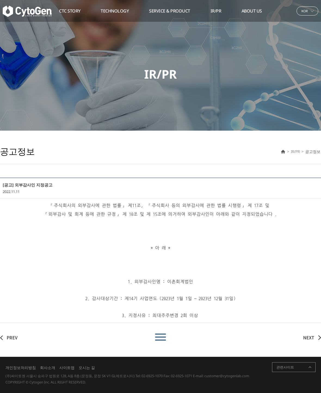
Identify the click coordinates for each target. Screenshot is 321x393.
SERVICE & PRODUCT (169, 11)
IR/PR (216, 11)
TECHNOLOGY (115, 11)
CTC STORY (70, 11)
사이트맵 (67, 367)
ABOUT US (252, 11)
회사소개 (47, 367)
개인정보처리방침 (20, 367)
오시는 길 (87, 367)
